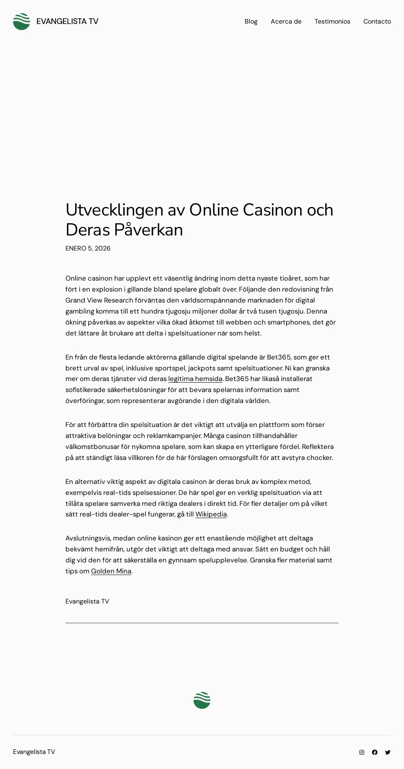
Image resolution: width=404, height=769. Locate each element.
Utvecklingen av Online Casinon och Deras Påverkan (199, 220)
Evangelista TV (68, 21)
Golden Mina (111, 570)
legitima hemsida (195, 378)
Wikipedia (211, 514)
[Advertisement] (202, 113)
